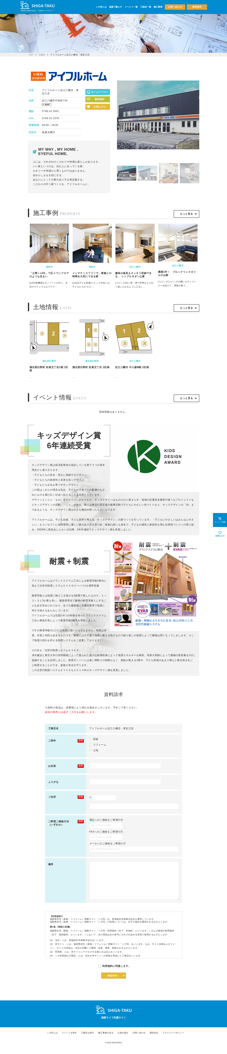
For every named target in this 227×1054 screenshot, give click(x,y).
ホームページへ (100, 91)
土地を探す (122, 1039)
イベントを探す (69, 1039)
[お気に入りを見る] (220, 534)
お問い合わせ (175, 7)
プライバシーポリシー (173, 1039)
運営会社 (154, 1039)
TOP (31, 54)
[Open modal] (220, 520)
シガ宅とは (101, 7)
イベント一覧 (131, 7)
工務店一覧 (145, 7)
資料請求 (196, 7)
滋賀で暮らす (115, 7)
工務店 (42, 54)
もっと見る (186, 213)
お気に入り (99, 106)
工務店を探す (87, 1039)
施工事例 (158, 7)
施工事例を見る (105, 1039)
